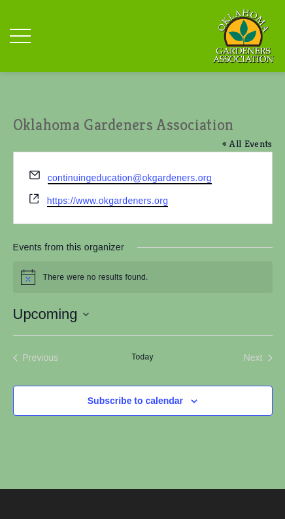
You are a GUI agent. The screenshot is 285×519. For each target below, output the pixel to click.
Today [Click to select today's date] (142, 356)
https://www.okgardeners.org (108, 200)
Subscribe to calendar (135, 400)
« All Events (247, 143)
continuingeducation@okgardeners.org (130, 178)
